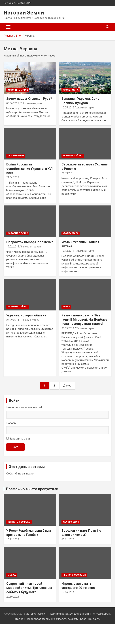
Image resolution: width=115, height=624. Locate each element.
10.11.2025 (12, 539)
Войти (15, 447)
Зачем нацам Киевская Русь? (29, 98)
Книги (66, 306)
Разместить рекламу (65, 619)
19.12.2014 (67, 250)
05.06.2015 (12, 103)
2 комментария (85, 107)
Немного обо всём (19, 522)
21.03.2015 (67, 173)
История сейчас (17, 90)
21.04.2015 (12, 177)
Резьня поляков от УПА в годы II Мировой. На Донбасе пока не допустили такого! (84, 319)
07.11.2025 (67, 539)
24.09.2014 (12, 319)
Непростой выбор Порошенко (30, 242)
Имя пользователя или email (24, 407)
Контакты (94, 619)
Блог (83, 619)
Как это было (15, 155)
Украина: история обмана (26, 315)
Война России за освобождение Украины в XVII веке (30, 168)
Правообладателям (38, 619)
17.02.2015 (12, 246)
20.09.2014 (67, 328)
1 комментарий (30, 319)
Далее (67, 385)
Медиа (11, 575)
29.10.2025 (12, 596)
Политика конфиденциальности (69, 613)
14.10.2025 (67, 592)
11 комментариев (31, 103)
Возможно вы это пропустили (32, 489)
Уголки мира (70, 90)
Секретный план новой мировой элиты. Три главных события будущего (29, 588)
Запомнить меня (19, 438)
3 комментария (85, 250)
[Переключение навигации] (8, 27)
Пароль (11, 423)
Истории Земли (24, 12)
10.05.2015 (67, 107)
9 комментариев (31, 246)
